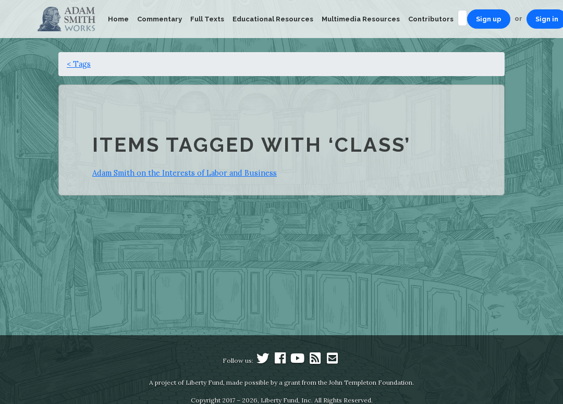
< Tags (79, 64)
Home (118, 19)
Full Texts (207, 19)
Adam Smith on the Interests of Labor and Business (184, 173)
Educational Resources (272, 19)
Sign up (488, 19)
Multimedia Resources (361, 19)
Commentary (159, 19)
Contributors (431, 19)
